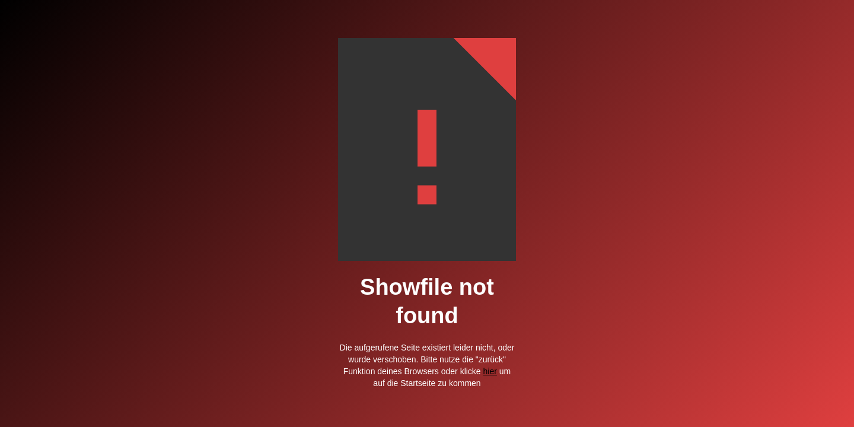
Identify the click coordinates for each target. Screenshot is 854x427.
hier (490, 371)
